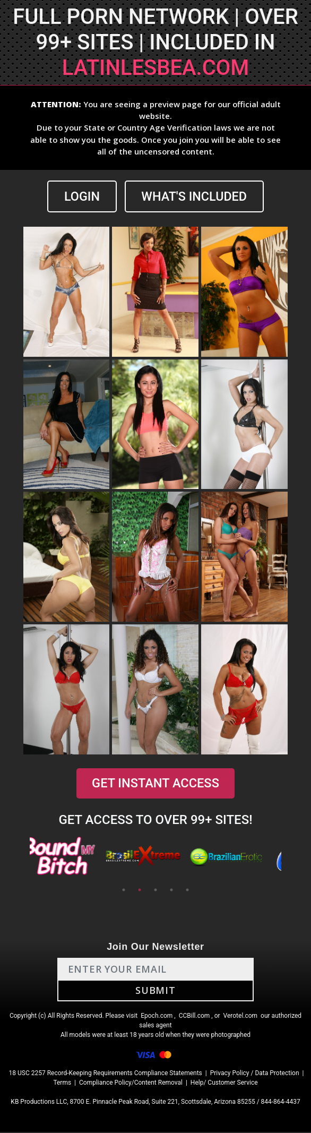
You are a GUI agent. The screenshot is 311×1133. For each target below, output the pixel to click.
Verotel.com (240, 1016)
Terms (62, 1083)
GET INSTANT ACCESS (155, 784)
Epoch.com (156, 1016)
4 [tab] (171, 891)
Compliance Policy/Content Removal (131, 1083)
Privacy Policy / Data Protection (254, 1074)
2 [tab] (139, 891)
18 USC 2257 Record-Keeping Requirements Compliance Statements (105, 1074)
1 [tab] (123, 891)
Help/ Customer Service (224, 1083)
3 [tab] (155, 891)
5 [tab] (187, 891)
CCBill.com (194, 1016)
